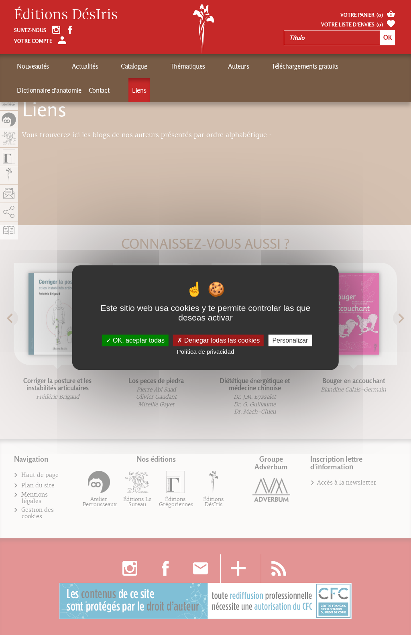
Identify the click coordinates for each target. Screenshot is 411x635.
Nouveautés (33, 66)
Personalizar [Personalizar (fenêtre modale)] (290, 340)
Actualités (69, 66)
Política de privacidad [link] (205, 351)
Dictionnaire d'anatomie (300, 66)
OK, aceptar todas (135, 340)
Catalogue (103, 66)
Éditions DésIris (66, 14)
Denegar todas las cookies (218, 340)
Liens (375, 66)
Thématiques (141, 66)
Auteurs (176, 66)
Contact (350, 66)
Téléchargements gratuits (227, 66)
